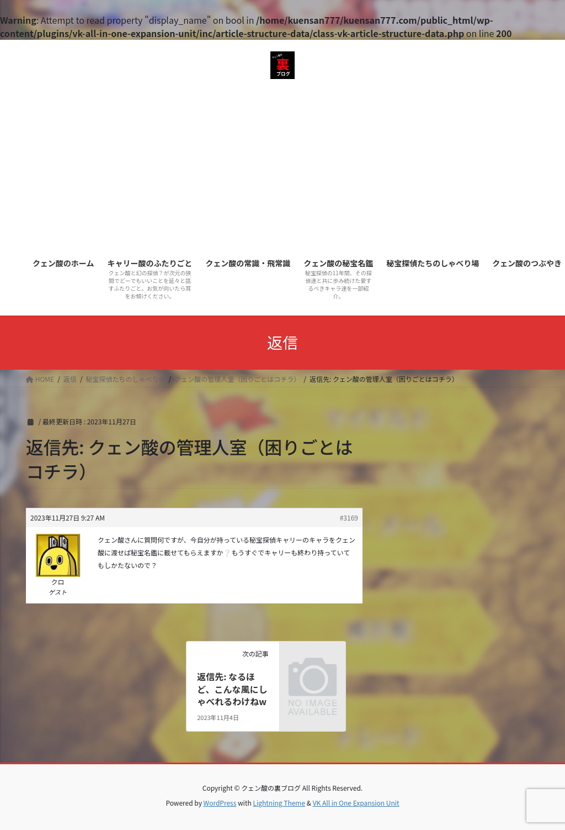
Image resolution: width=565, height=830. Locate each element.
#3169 (349, 517)
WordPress (220, 802)
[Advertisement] (282, 167)
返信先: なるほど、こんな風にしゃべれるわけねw (232, 689)
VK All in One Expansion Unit (356, 802)
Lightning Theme (279, 802)
